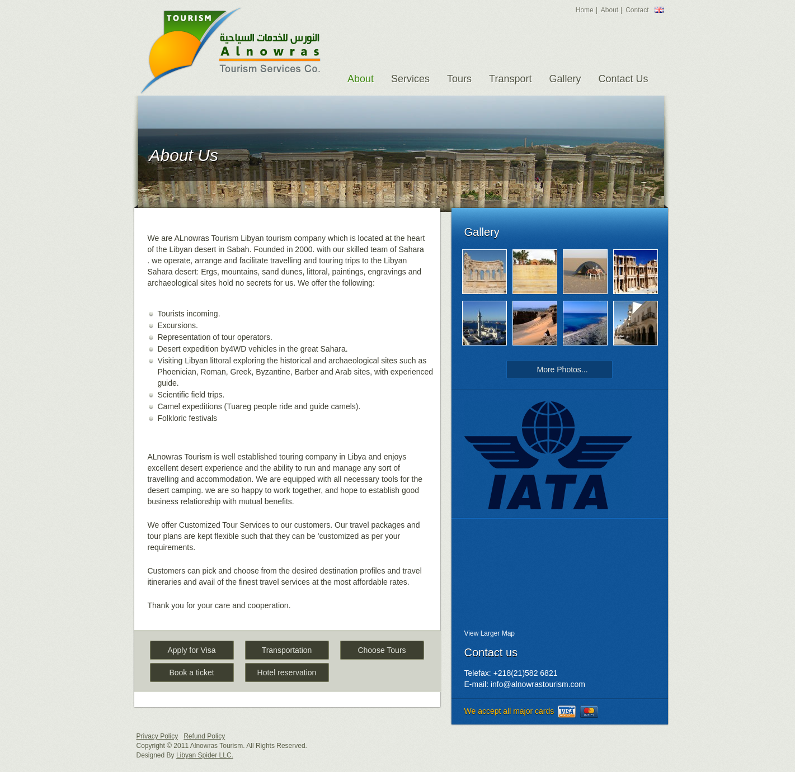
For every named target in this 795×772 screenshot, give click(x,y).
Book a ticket (191, 672)
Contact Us (623, 78)
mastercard (589, 711)
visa (567, 711)
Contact (636, 10)
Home (585, 10)
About (609, 10)
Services (410, 78)
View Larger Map (489, 633)
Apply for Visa (191, 650)
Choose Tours (381, 650)
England (659, 10)
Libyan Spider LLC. (204, 755)
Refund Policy (204, 736)
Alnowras (230, 50)
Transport (510, 78)
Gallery (565, 78)
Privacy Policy (157, 736)
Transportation (287, 650)
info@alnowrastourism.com (538, 684)
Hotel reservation (287, 672)
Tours (459, 78)
